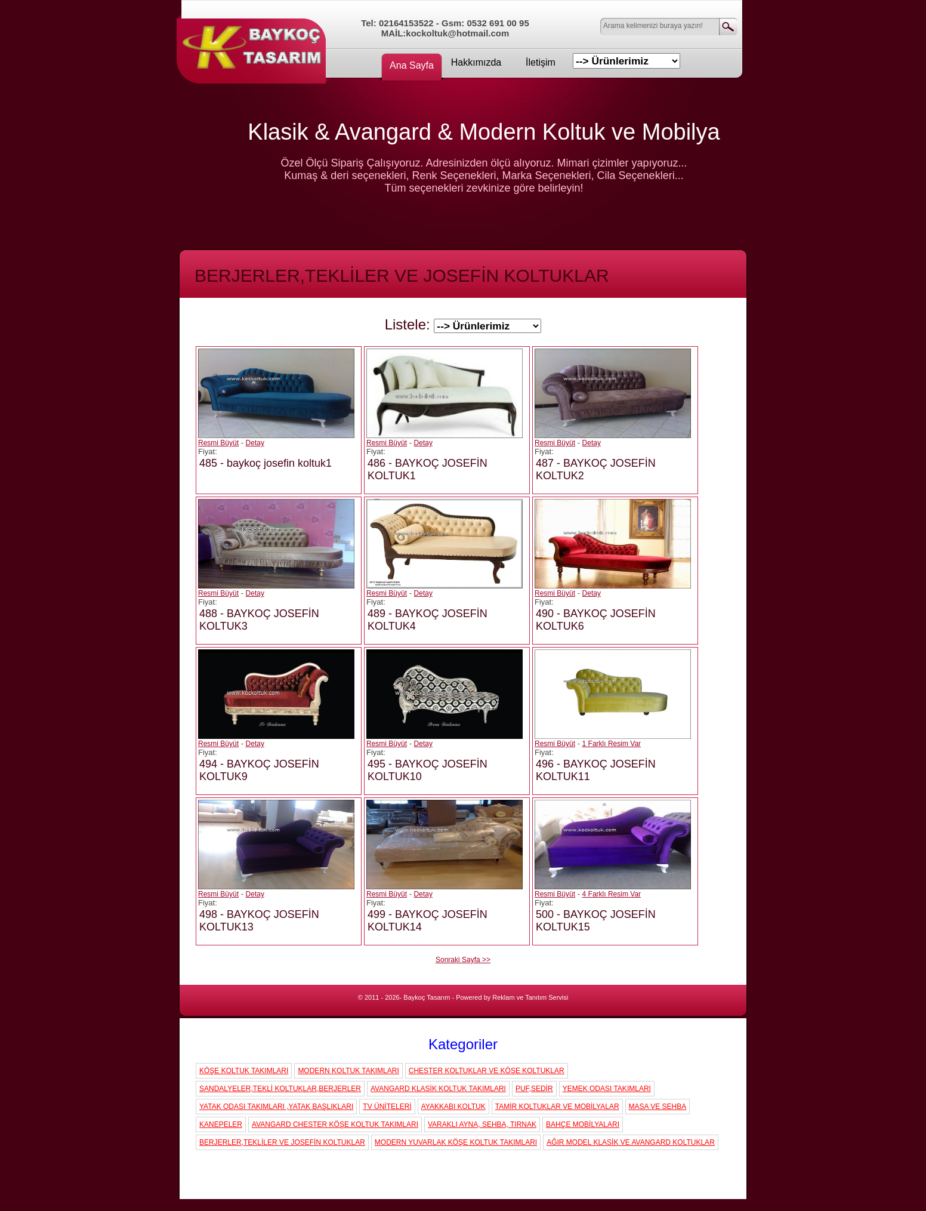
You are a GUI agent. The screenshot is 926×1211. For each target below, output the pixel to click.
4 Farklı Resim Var (611, 894)
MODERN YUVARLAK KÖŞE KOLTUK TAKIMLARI (456, 1142)
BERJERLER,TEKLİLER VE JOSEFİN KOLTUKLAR (282, 1142)
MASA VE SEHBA (658, 1106)
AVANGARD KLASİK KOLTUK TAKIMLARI (438, 1088)
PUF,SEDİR (534, 1088)
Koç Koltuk (254, 45)
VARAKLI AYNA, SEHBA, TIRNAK (482, 1124)
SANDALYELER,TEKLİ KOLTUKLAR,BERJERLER (280, 1088)
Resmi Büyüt (218, 443)
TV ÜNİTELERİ (387, 1106)
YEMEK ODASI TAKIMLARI (607, 1088)
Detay (255, 443)
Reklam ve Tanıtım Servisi (530, 997)
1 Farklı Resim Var (611, 743)
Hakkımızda (476, 62)
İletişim (540, 62)
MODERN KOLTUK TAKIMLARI (348, 1071)
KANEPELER (220, 1124)
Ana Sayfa (412, 65)
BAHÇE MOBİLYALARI (582, 1124)
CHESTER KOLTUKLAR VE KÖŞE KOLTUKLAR (486, 1071)
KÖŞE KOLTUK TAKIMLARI (243, 1071)
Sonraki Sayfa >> (463, 960)
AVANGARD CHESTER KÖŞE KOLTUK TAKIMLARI (335, 1124)
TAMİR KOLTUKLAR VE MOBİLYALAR (557, 1106)
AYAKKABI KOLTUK (453, 1106)
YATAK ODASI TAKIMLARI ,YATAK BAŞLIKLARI (276, 1106)
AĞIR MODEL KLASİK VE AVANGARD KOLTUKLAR (631, 1142)
